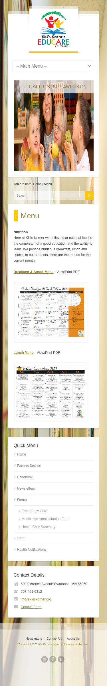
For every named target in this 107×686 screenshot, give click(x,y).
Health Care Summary (39, 527)
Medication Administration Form (46, 519)
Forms (22, 500)
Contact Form (31, 607)
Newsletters (26, 488)
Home (37, 184)
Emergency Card (34, 511)
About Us (73, 638)
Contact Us (54, 638)
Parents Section (29, 466)
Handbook (25, 477)
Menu (21, 538)
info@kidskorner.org (36, 599)
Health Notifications (32, 550)
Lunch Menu (24, 353)
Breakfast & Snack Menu (34, 272)
